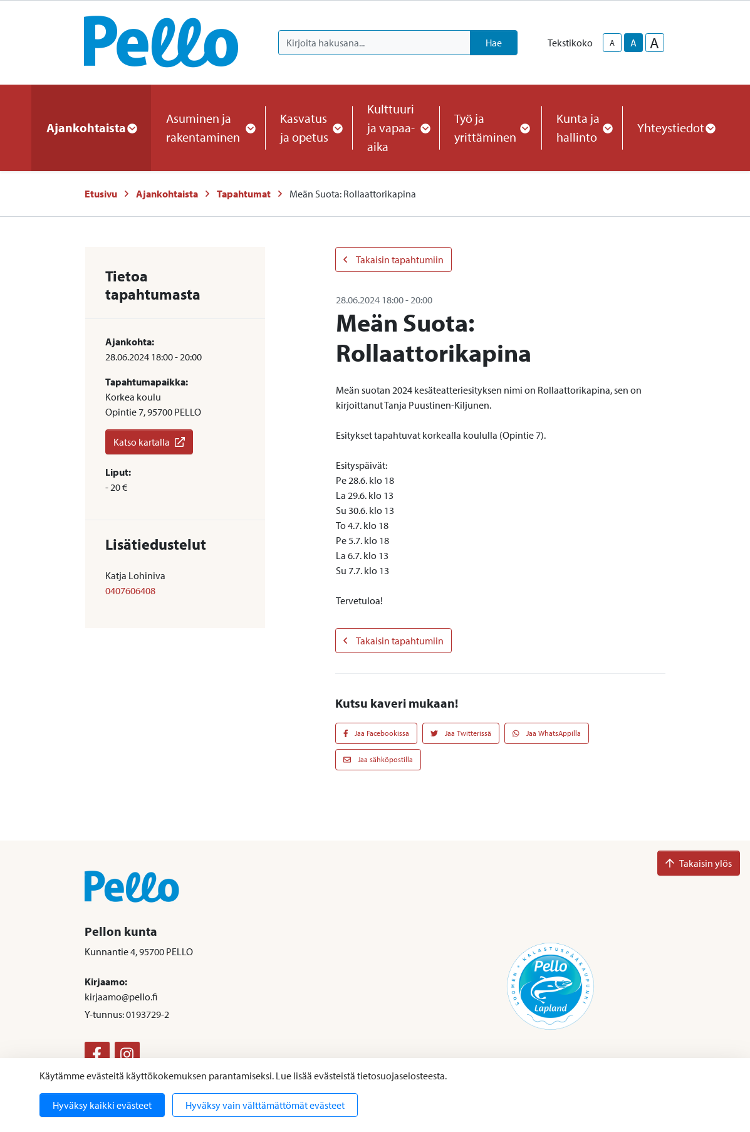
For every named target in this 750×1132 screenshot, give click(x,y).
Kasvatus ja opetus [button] (308, 127)
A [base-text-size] (633, 42)
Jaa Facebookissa (376, 733)
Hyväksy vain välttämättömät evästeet (265, 1105)
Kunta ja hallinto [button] (581, 127)
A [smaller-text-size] (612, 43)
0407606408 (130, 590)
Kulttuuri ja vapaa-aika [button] (395, 127)
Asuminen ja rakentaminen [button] (208, 127)
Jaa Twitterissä (460, 733)
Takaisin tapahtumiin (393, 259)
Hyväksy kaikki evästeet (102, 1105)
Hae (494, 42)
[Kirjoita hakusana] (374, 42)
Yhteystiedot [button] (675, 127)
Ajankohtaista (167, 193)
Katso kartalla (149, 442)
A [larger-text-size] (654, 42)
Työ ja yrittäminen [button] (490, 127)
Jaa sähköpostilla (378, 759)
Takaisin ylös (698, 863)
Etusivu (101, 193)
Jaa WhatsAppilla (547, 733)
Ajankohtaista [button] (91, 127)
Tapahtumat (244, 193)
